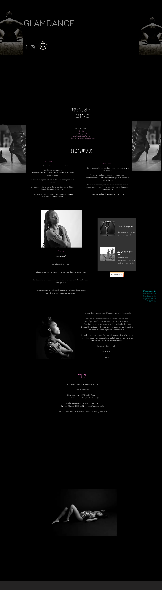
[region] (61, 229)
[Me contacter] (117, 274)
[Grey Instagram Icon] (32, 47)
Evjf (119, 251)
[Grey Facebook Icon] (26, 47)
